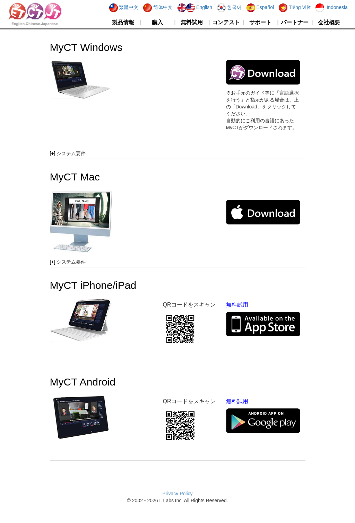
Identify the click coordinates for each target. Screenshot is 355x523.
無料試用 (237, 305)
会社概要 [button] (329, 22)
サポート (260, 22)
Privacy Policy (177, 493)
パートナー (295, 22)
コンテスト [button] (226, 22)
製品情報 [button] (123, 22)
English (195, 7)
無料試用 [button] (192, 22)
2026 (152, 500)
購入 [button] (157, 22)
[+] (52, 153)
